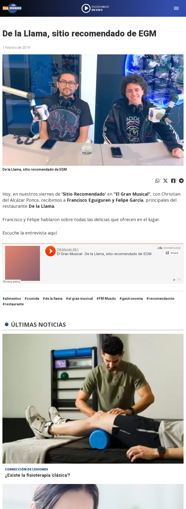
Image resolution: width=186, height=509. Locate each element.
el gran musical (80, 298)
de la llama (53, 298)
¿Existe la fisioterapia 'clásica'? (37, 475)
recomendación (161, 298)
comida (33, 298)
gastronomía (132, 298)
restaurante (14, 304)
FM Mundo (107, 298)
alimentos (13, 298)
